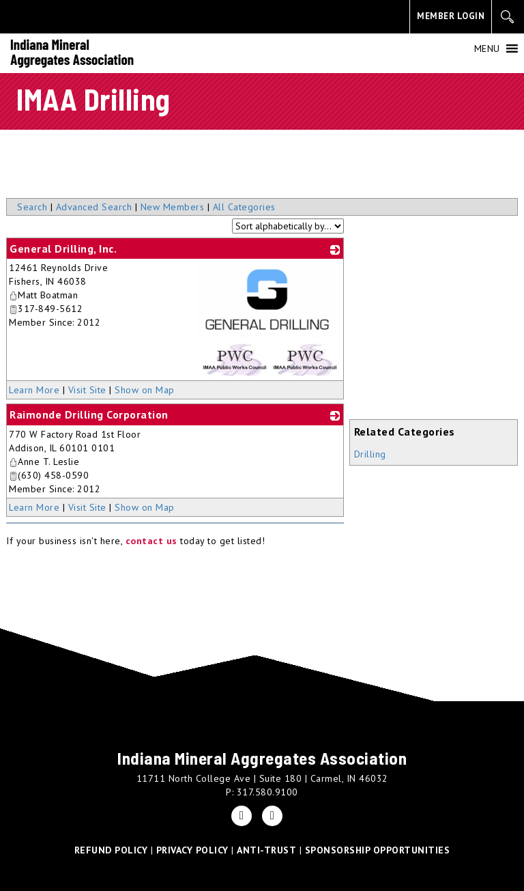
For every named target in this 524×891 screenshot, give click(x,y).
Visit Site (87, 390)
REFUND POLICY (111, 850)
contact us (151, 541)
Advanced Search (94, 207)
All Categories (244, 207)
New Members (173, 207)
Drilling (370, 454)
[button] (487, 48)
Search (32, 207)
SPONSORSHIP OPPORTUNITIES (377, 850)
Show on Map (145, 390)
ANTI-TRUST (266, 850)
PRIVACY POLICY (192, 850)
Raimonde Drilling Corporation (89, 414)
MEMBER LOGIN (450, 16)
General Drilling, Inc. (63, 248)
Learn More (34, 390)
